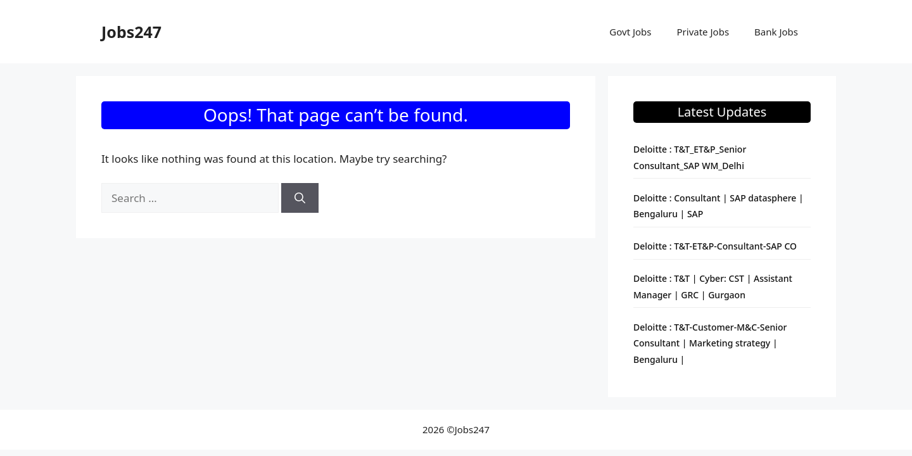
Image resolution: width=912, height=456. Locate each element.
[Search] (300, 198)
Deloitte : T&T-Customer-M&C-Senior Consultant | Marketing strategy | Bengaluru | (710, 343)
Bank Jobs (776, 31)
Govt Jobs (630, 31)
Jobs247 (131, 31)
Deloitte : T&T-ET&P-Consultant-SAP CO (715, 246)
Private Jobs (703, 31)
